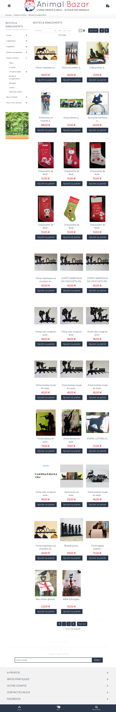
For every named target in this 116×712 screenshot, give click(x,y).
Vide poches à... (97, 67)
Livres (8, 35)
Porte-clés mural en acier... (46, 333)
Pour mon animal (13, 103)
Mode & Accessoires (14, 52)
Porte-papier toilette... (97, 547)
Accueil (9, 15)
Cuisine (12, 67)
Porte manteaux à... (46, 67)
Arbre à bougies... (71, 599)
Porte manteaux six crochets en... (46, 280)
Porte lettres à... (72, 117)
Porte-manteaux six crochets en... (46, 547)
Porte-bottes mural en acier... (46, 387)
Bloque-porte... (71, 545)
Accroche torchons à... (97, 119)
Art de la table (15, 72)
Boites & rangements (14, 77)
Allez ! (97, 660)
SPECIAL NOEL (15, 92)
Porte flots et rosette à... (46, 119)
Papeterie (10, 46)
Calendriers (11, 41)
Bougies (12, 83)
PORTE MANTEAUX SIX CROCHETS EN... (71, 280)
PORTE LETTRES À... (97, 438)
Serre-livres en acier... (71, 494)
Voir (59, 30)
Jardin (11, 87)
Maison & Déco (20, 15)
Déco (11, 63)
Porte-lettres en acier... (46, 440)
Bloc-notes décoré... (46, 599)
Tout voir (93, 30)
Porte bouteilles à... (71, 67)
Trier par (38, 30)
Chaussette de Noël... (45, 173)
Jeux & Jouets (11, 97)
